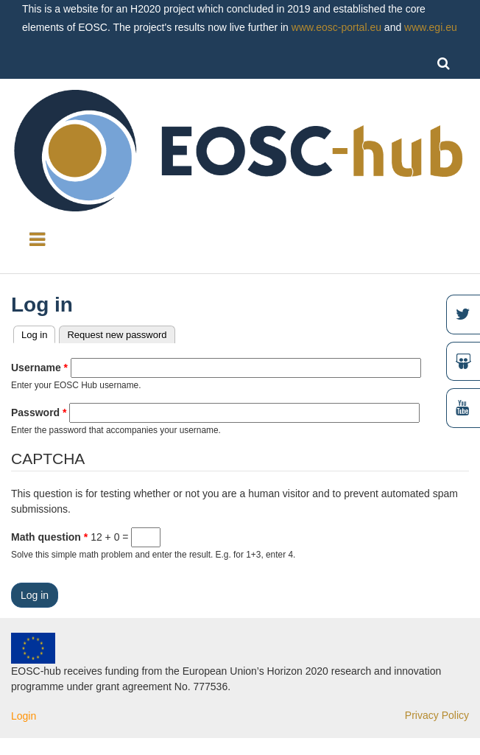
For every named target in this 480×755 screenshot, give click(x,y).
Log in (38, 333)
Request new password (116, 334)
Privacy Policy (437, 715)
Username (39, 367)
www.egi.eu (430, 27)
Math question (49, 537)
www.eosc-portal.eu (336, 27)
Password (38, 412)
